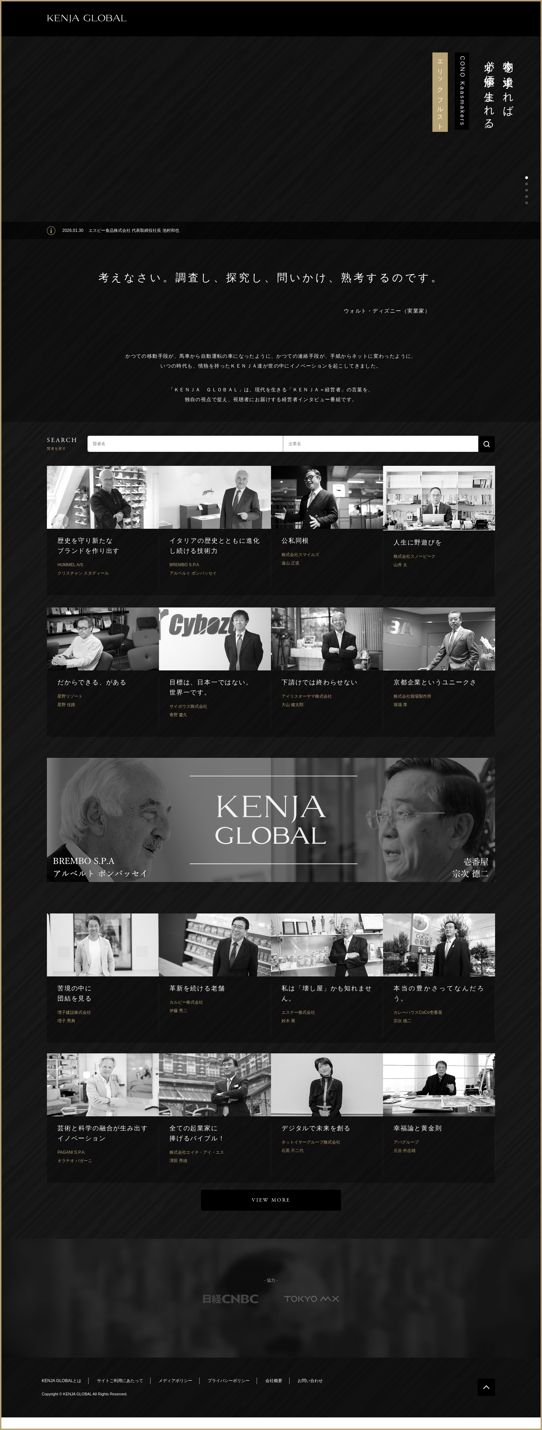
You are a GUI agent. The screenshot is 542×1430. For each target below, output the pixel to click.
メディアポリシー (175, 1380)
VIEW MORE (271, 1200)
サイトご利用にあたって (120, 1380)
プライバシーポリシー (229, 1380)
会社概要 (273, 1380)
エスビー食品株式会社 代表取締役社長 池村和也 (134, 230)
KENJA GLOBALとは (61, 1380)
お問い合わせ (310, 1380)
